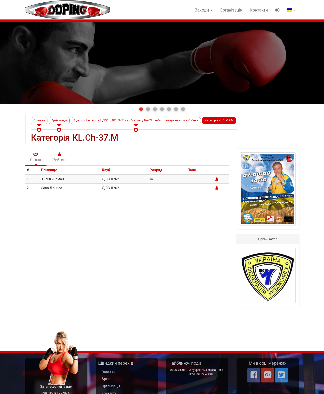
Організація (231, 10)
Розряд (156, 170)
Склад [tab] (35, 157)
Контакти (259, 10)
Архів (106, 379)
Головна (39, 120)
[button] (141, 109)
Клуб (106, 170)
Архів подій (59, 120)
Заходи (203, 10)
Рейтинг (59, 157)
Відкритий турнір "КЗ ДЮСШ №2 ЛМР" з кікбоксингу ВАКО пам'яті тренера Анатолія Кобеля (135, 120)
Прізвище (49, 170)
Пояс (191, 170)
